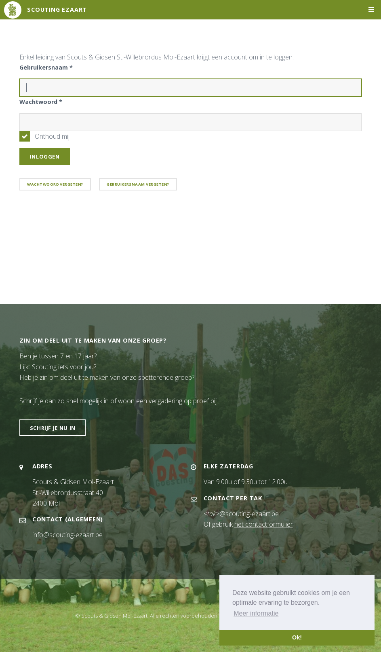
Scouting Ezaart (57, 9)
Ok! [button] (297, 637)
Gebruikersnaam (46, 67)
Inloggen (45, 156)
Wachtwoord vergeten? (55, 184)
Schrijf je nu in (53, 428)
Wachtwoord (40, 102)
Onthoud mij (52, 136)
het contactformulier (263, 524)
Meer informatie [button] (256, 613)
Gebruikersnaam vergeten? (138, 184)
